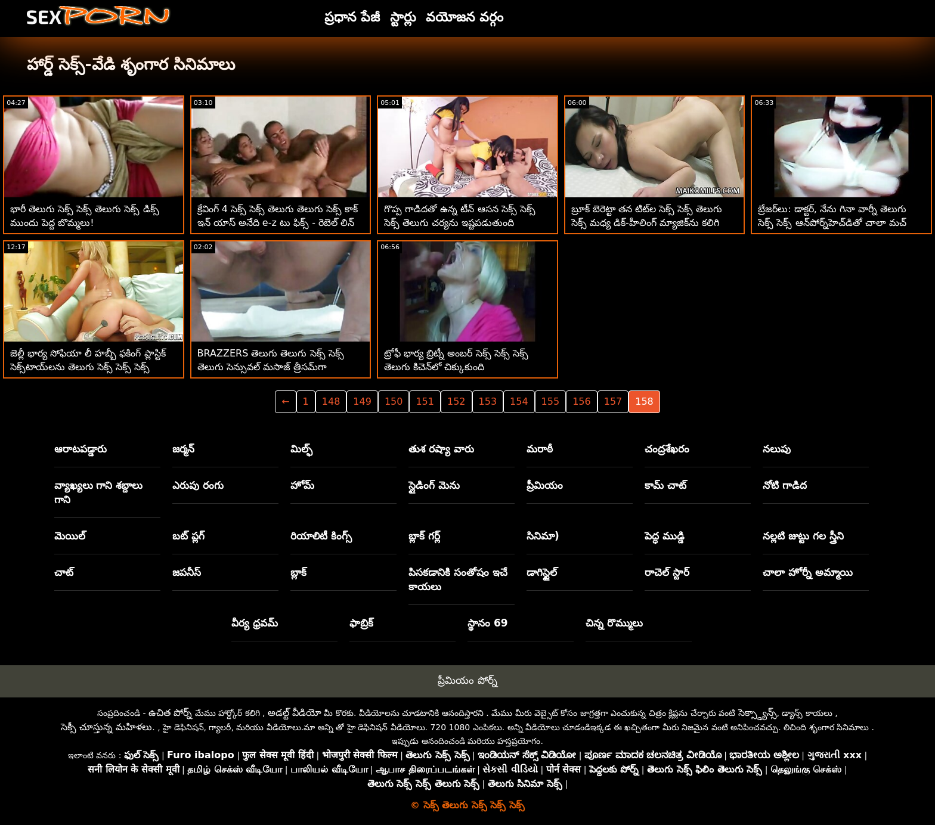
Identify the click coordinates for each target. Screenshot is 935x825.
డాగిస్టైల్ (542, 572)
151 (425, 401)
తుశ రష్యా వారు (441, 449)
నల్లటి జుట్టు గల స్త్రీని (803, 536)
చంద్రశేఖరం (667, 449)
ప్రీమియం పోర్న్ (467, 680)
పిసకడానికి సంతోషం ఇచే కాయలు (457, 579)
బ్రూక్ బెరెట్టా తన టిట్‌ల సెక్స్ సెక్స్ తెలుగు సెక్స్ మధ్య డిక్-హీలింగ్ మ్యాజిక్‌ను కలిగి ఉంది (647, 222)
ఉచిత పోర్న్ (170, 712)
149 (362, 401)
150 (394, 401)
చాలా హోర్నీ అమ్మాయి (808, 572)
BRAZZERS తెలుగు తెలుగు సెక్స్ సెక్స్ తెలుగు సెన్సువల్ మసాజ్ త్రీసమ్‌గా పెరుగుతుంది (270, 367)
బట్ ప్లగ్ (188, 536)
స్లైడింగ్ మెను (434, 485)
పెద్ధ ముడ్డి (665, 536)
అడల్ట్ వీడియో (294, 712)
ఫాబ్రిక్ (361, 623)
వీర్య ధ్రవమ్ (254, 623)
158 (644, 401)
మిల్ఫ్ (301, 449)
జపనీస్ (186, 572)
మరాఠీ (540, 449)
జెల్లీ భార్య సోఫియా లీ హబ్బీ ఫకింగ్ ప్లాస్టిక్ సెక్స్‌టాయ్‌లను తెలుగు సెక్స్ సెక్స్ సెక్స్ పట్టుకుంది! (88, 367)
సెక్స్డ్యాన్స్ (757, 712)
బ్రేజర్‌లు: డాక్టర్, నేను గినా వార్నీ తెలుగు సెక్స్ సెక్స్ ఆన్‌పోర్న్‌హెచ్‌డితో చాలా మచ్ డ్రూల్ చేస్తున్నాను (832, 222)
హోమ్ (302, 485)
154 (519, 401)
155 (550, 401)
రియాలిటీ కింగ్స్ (321, 536)
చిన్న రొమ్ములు (614, 623)
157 (613, 401)
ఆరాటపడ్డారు (80, 449)
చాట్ (63, 572)
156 (581, 401)
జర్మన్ (183, 449)
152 (456, 401)
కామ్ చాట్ (665, 485)
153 (488, 401)
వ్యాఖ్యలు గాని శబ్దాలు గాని (98, 492)
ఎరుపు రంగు (198, 485)
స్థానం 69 (488, 623)
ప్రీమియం (545, 485)
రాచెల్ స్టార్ (667, 572)
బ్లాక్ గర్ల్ (424, 536)
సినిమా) (543, 536)
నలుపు (777, 449)
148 (331, 401)
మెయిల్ (69, 536)
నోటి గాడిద (785, 485)
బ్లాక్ (298, 572)
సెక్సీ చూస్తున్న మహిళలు (106, 727)
